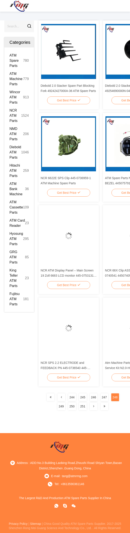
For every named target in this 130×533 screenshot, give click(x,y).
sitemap (35, 523)
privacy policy (18, 523)
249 (61, 406)
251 (82, 406)
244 (72, 397)
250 (72, 406)
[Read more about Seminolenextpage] (50, 397)
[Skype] (65, 505)
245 (82, 397)
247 (104, 397)
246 (93, 397)
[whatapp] (56, 505)
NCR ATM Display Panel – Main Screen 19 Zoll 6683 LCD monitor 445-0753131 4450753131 (67, 275)
